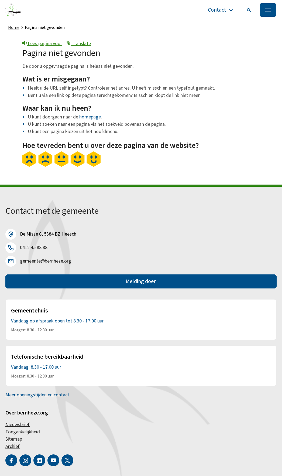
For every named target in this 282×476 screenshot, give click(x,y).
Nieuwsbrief (17, 424)
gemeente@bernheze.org (45, 261)
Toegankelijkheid (22, 432)
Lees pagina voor (42, 43)
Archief (12, 446)
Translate (78, 43)
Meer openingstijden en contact (37, 395)
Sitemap (13, 439)
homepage (90, 117)
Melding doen (141, 281)
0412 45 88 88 (33, 247)
